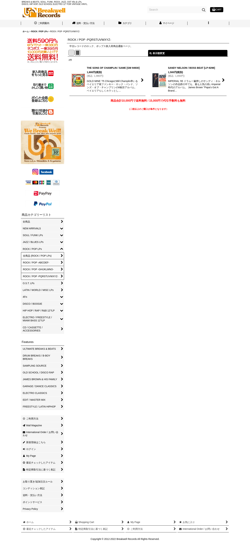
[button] (208, 23)
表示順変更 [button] (157, 53)
